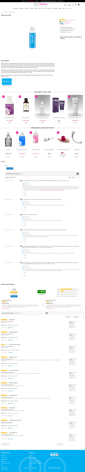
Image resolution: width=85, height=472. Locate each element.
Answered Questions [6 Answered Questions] (66, 23)
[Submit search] (77, 174)
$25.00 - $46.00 (8, 153)
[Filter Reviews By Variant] (79, 317)
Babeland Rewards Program (35, 461)
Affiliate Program (32, 459)
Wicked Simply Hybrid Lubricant (42, 117)
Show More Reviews (5, 443)
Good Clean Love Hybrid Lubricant (59, 117)
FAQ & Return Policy (5, 463)
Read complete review (6, 309)
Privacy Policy (4, 467)
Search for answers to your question (12, 173)
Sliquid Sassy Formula (36, 149)
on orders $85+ (52, 1)
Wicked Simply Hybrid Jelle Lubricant (75, 117)
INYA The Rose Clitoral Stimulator (63, 149)
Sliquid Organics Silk (26, 117)
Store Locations (32, 457)
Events (30, 455)
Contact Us (3, 457)
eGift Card (3, 455)
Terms (2, 465)
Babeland (8, 85)
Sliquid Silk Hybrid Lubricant (10, 117)
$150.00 (76, 153)
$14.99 (59, 120)
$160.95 (49, 153)
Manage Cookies (4, 469)
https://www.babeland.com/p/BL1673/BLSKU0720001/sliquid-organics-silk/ (51, 189)
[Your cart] (78, 5)
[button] (62, 152)
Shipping (3, 461)
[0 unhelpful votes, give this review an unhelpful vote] (5, 328)
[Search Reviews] (31, 313)
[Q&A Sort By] (75, 177)
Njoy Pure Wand (76, 149)
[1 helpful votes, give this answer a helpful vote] (24, 223)
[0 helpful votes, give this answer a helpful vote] (24, 192)
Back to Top (60, 443)
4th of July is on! (30, 1)
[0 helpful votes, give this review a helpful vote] (2, 328)
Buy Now (9, 122)
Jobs (30, 465)
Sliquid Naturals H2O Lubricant (22, 149)
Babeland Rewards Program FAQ (36, 463)
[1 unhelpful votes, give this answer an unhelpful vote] (24, 258)
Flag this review (10, 327)
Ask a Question (62, 24)
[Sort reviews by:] (69, 317)
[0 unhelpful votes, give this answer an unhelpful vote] (24, 195)
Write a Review (14, 296)
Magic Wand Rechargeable (49, 149)
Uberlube (8, 149)
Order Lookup (4, 459)
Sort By (69, 177)
